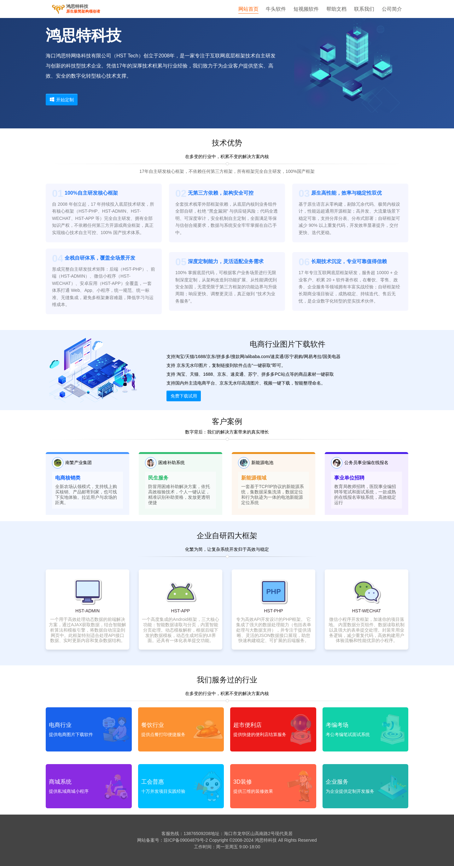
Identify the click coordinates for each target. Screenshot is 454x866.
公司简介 (392, 9)
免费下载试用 (184, 395)
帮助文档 (336, 9)
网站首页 (248, 9)
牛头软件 (276, 9)
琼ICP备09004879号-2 (186, 840)
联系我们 (364, 9)
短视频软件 (306, 9)
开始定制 (61, 99)
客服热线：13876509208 (186, 833)
